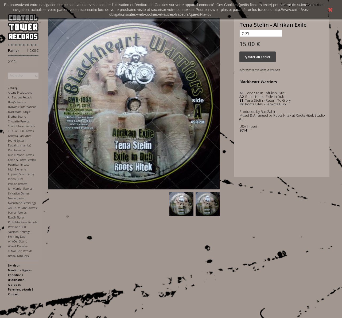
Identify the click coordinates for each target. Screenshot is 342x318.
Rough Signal (16, 217)
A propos (14, 285)
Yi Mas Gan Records (20, 251)
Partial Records (17, 212)
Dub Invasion (16, 150)
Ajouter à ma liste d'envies (259, 69)
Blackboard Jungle (19, 112)
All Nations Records (20, 97)
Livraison (14, 265)
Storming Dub (16, 236)
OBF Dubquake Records (22, 208)
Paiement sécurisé (20, 289)
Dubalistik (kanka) (19, 145)
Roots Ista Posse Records (22, 222)
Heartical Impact (18, 164)
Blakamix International (22, 107)
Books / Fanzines (18, 256)
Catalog (12, 88)
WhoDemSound (17, 241)
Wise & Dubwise (18, 246)
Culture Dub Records (21, 131)
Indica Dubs (15, 179)
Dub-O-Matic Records (21, 155)
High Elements (17, 169)
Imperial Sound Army (21, 174)
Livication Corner (18, 193)
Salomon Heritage (19, 232)
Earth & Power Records (22, 160)
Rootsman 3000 (18, 227)
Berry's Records (17, 102)
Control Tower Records (21, 126)
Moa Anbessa (16, 198)
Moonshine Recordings (22, 203)
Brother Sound (17, 116)
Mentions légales (20, 270)
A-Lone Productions (20, 92)
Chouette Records (18, 121)
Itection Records (17, 184)
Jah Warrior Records (20, 188)
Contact (13, 294)
